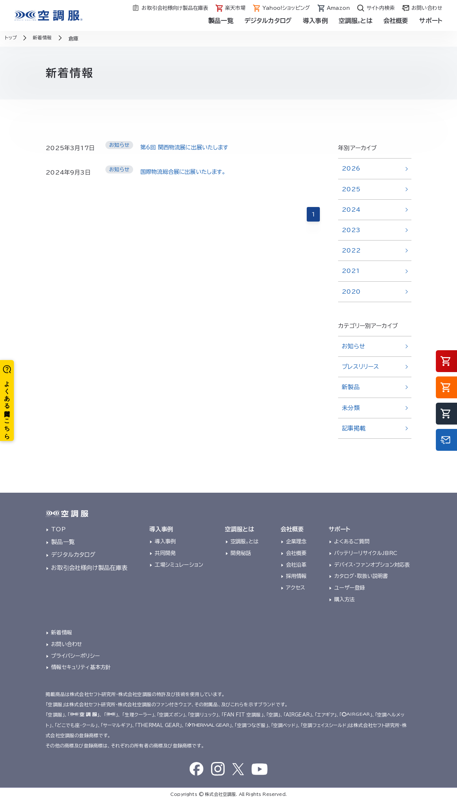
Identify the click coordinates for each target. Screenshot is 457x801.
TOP (58, 529)
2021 (351, 271)
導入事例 (315, 20)
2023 (351, 230)
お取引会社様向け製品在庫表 (89, 568)
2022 (351, 250)
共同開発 (165, 553)
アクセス (295, 587)
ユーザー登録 (349, 587)
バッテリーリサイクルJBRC (365, 553)
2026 (351, 168)
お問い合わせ (66, 644)
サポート (430, 20)
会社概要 (395, 20)
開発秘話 (241, 553)
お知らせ (353, 346)
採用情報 (296, 576)
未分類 (350, 408)
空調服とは (355, 20)
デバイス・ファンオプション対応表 (372, 564)
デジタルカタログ (268, 20)
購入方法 (344, 599)
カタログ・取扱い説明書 (361, 576)
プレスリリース (360, 367)
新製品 (350, 387)
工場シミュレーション (179, 564)
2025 (351, 189)
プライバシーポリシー (75, 656)
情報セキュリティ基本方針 (81, 667)
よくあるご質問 (351, 541)
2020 (351, 291)
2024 (351, 209)
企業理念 (296, 541)
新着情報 (61, 632)
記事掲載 (353, 428)
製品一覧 (220, 20)
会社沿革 (296, 564)
